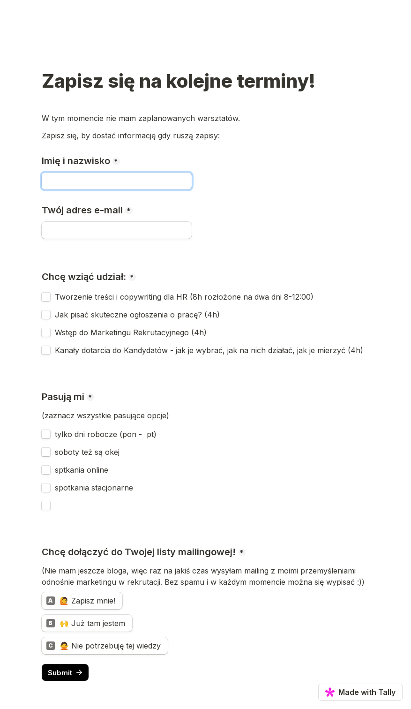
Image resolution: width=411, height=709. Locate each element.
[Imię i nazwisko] (117, 181)
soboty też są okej (87, 452)
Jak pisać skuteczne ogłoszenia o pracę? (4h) (137, 314)
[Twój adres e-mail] (117, 230)
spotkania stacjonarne (94, 487)
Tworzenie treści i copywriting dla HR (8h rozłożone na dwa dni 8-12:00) (184, 297)
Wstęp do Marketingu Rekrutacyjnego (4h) (131, 332)
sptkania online (81, 470)
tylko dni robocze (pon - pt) (106, 434)
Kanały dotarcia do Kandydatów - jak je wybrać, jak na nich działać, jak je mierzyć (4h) (209, 350)
